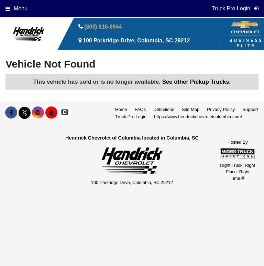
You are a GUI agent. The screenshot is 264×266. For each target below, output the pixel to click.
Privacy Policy (221, 109)
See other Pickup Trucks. (196, 82)
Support (250, 109)
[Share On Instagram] (38, 112)
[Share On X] (25, 112)
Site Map (190, 109)
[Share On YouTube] (51, 112)
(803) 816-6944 (103, 27)
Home (121, 109)
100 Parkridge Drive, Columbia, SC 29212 (136, 40)
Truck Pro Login (130, 116)
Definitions (163, 109)
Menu (17, 8)
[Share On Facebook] (11, 112)
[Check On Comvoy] (65, 112)
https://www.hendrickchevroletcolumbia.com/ (198, 116)
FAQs (140, 109)
